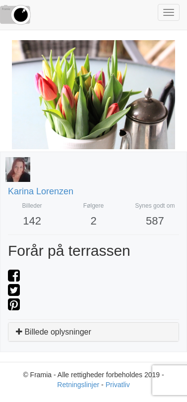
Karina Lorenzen (40, 191)
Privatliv (118, 385)
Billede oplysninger (53, 332)
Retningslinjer (78, 385)
